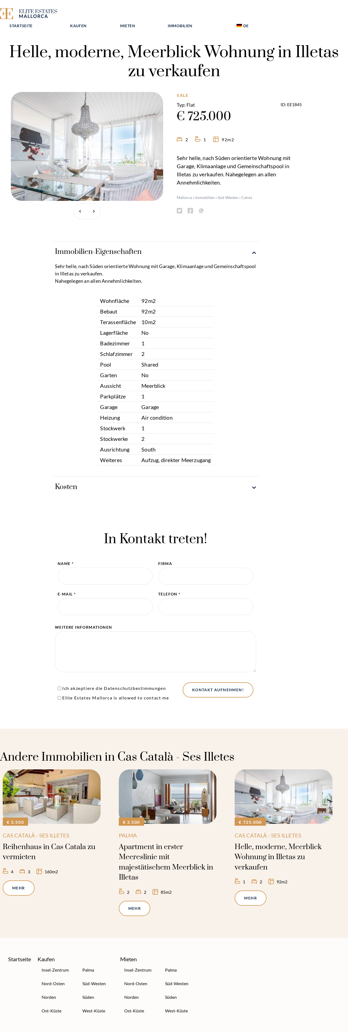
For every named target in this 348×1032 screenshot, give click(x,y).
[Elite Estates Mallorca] (35, 14)
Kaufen (148, 13)
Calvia (246, 186)
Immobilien (249, 13)
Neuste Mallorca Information (175, 1026)
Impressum (127, 1026)
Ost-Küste (51, 999)
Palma (88, 958)
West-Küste (93, 999)
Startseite (90, 13)
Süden (88, 985)
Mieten (197, 13)
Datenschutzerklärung (82, 1026)
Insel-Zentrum (55, 958)
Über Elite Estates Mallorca (27, 1026)
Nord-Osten (53, 972)
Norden (49, 985)
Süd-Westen (228, 186)
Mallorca (184, 186)
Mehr (18, 876)
